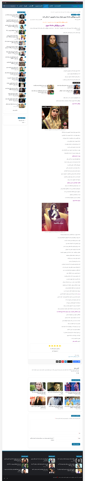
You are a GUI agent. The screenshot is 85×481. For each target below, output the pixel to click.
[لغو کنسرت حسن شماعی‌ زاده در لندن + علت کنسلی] (55, 386)
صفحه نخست (57, 6)
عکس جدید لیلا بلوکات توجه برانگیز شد (40, 85)
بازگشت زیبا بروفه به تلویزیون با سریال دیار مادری (12, 78)
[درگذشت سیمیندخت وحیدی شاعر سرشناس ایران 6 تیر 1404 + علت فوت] (22, 48)
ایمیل (79, 438)
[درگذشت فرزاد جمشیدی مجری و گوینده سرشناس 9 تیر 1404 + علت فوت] (22, 37)
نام (79, 433)
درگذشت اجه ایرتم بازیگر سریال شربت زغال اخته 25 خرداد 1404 (11, 89)
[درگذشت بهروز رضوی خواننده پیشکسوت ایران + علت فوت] (22, 95)
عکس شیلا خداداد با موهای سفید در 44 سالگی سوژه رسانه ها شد (39, 393)
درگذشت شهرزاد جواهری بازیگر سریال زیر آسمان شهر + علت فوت (11, 99)
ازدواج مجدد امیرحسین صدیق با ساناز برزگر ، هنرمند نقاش (11, 42)
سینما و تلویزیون (39, 6)
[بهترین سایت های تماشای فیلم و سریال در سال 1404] (22, 64)
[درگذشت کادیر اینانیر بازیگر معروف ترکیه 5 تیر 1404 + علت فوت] (22, 53)
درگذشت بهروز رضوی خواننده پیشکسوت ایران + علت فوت (13, 94)
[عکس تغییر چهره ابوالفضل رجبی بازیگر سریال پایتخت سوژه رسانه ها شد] (51, 92)
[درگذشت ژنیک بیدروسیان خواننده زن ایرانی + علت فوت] (22, 16)
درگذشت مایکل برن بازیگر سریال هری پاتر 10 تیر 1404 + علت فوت (11, 26)
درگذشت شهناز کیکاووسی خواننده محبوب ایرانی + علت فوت (12, 84)
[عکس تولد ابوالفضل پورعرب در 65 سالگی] (22, 32)
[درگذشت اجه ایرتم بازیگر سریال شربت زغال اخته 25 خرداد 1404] (22, 90)
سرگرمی (31, 6)
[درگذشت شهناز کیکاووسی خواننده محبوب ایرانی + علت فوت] (22, 85)
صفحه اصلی (77, 12)
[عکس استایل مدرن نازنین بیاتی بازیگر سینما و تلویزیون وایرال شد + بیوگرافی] (72, 401)
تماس (20, 6)
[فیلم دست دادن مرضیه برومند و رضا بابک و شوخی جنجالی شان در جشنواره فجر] (72, 386)
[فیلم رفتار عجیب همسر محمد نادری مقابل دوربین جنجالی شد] (52, 460)
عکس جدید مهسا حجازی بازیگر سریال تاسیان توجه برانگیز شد (11, 73)
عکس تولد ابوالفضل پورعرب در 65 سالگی (14, 464)
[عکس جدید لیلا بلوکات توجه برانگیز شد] (51, 87)
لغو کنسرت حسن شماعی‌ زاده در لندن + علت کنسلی (55, 393)
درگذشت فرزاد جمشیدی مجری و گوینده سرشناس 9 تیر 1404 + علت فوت (12, 37)
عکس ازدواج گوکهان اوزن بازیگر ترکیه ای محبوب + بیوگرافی (11, 57)
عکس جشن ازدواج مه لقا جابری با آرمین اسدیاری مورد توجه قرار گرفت (12, 20)
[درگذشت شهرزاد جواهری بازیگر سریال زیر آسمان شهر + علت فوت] (22, 100)
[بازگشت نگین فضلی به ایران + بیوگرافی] (77, 92)
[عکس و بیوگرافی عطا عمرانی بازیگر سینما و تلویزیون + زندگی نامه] (55, 401)
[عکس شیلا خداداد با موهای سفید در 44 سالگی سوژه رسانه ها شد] (38, 386)
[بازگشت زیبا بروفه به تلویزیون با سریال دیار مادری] (22, 79)
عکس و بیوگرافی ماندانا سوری (73, 356)
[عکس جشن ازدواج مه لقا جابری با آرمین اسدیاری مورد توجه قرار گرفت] (22, 22)
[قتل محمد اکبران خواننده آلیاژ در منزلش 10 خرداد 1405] (52, 466)
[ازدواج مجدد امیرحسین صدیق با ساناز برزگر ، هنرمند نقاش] (22, 43)
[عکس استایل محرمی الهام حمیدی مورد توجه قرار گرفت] (22, 69)
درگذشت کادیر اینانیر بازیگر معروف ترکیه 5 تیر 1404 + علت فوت (12, 52)
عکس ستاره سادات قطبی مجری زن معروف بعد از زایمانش (38, 407)
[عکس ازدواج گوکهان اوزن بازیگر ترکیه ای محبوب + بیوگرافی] (22, 59)
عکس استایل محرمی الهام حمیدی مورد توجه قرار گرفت (12, 68)
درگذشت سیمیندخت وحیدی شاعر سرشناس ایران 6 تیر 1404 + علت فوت (11, 47)
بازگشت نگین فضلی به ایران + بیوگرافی (66, 90)
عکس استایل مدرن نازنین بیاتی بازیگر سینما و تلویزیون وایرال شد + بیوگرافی (72, 407)
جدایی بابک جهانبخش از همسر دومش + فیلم (40, 469)
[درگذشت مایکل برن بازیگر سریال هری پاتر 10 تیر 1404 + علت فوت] (22, 27)
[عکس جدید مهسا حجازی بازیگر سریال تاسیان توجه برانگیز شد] (77, 87)
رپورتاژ (25, 6)
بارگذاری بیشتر (15, 110)
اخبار (51, 6)
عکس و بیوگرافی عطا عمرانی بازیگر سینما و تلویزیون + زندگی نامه (56, 407)
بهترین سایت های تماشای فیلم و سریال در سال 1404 (12, 63)
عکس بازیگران (74, 14)
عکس (46, 6)
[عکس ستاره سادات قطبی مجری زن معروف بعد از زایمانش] (38, 401)
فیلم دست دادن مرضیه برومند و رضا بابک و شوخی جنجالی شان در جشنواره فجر (72, 393)
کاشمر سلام (76, 368)
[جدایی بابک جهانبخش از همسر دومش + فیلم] (52, 471)
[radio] (50, 346)
